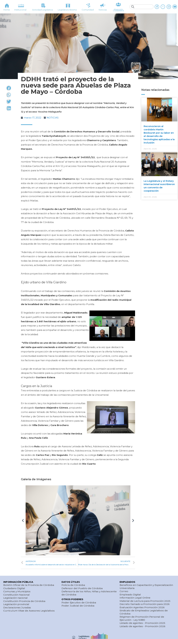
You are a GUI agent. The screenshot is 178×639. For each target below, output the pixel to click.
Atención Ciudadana (118, 10)
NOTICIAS (53, 117)
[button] (23, 520)
